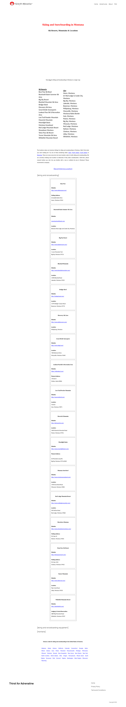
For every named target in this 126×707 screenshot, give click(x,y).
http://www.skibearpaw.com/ (59, 190)
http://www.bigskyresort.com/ (59, 244)
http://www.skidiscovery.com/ (59, 322)
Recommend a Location (63, 169)
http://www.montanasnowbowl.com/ (61, 477)
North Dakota (75, 152)
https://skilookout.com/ (57, 371)
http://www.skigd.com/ (57, 345)
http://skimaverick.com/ (57, 423)
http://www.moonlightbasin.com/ (60, 449)
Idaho (69, 152)
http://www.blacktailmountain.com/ (60, 270)
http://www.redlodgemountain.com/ (60, 503)
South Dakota (83, 152)
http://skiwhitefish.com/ (57, 606)
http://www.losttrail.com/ (58, 397)
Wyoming (39, 155)
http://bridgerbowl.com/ (57, 296)
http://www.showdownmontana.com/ (61, 529)
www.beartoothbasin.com (58, 221)
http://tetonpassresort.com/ (58, 554)
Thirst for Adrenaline (21, 683)
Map (50, 80)
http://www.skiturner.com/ (58, 580)
